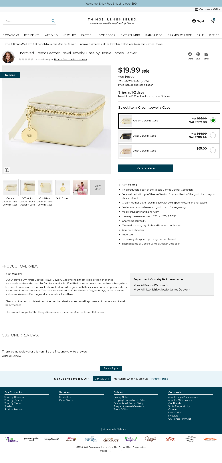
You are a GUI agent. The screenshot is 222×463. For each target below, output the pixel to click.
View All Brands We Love (150, 285)
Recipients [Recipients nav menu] (32, 35)
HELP (119, 451)
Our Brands (174, 403)
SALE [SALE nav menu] (200, 35)
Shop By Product (14, 403)
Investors (173, 415)
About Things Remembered (183, 397)
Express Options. (161, 96)
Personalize (145, 168)
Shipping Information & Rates (129, 400)
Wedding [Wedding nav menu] (51, 35)
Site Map (9, 406)
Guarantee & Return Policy (128, 403)
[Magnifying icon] (53, 21)
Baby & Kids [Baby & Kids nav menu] (153, 35)
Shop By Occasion (14, 397)
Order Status (66, 400)
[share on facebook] (190, 54)
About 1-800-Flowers (180, 400)
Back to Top (111, 368)
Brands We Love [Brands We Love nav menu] (180, 35)
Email (206, 58)
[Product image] (56, 120)
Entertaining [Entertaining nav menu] (130, 35)
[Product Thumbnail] (10, 187)
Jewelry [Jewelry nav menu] (69, 35)
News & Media (175, 412)
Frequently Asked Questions (129, 406)
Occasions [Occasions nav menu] (11, 35)
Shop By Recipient (14, 400)
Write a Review (11, 356)
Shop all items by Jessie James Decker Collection (151, 243)
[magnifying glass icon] (7, 170)
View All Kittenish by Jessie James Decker (161, 289)
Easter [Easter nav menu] (86, 35)
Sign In (198, 21)
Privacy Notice (121, 397)
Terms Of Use (121, 409)
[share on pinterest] (198, 54)
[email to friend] (206, 54)
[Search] (29, 21)
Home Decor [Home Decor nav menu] (106, 35)
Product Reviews (14, 409)
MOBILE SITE (107, 451)
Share (190, 58)
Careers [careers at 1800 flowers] (172, 409)
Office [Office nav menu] (214, 35)
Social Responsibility (179, 406)
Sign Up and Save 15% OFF (72, 379)
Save (198, 58)
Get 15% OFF (102, 378)
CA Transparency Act (179, 418)
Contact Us (65, 397)
